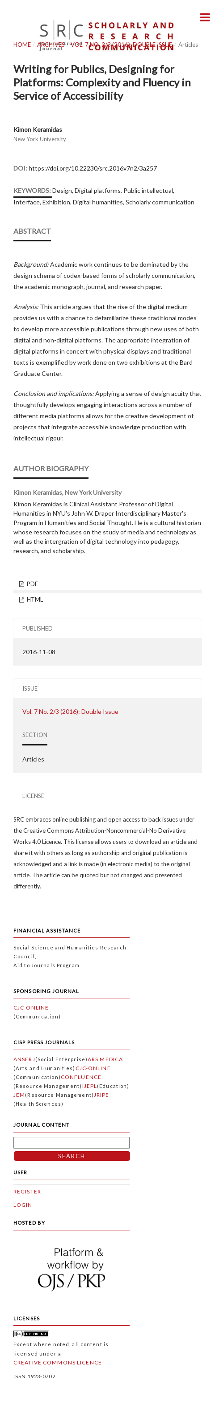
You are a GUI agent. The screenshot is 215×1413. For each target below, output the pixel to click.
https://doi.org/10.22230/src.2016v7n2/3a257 (93, 168)
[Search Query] (71, 1143)
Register (27, 1191)
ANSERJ (24, 1059)
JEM (19, 1094)
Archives (51, 44)
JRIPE (102, 1094)
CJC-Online (31, 1007)
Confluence (81, 1077)
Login (23, 1204)
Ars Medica (105, 1059)
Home (22, 44)
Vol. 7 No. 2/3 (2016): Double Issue (121, 44)
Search (71, 1156)
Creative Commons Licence (57, 1362)
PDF (31, 583)
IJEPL (89, 1086)
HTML (34, 599)
